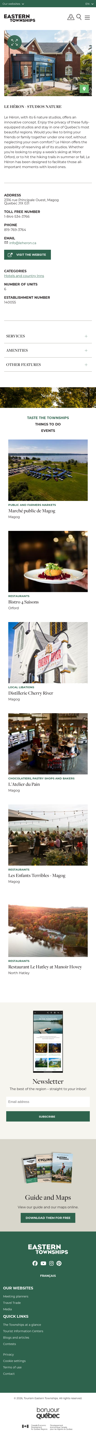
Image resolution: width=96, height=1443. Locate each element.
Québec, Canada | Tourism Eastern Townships (19, 18)
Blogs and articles (16, 1337)
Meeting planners (15, 1296)
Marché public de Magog (31, 511)
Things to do (48, 424)
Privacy (8, 1354)
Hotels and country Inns (24, 276)
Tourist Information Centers (23, 1331)
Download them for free (48, 1218)
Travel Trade (12, 1303)
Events (48, 431)
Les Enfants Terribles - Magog (36, 875)
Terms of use (12, 1367)
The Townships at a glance (22, 1325)
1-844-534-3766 (17, 216)
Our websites (13, 3)
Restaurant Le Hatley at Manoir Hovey (45, 967)
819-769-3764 (15, 229)
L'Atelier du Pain (24, 784)
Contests (9, 1344)
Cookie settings (14, 1361)
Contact (9, 1374)
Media (7, 1309)
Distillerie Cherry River (30, 693)
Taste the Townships (48, 418)
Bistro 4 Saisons (23, 602)
